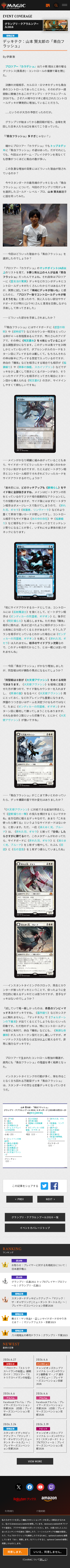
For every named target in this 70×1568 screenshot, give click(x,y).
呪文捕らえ (14, 621)
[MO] (32, 1112)
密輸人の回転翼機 (34, 1124)
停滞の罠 (16, 693)
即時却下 (18, 331)
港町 (9, 1123)
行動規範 (40, 1510)
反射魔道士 (20, 612)
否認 (52, 1132)
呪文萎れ (29, 340)
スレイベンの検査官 (12, 1139)
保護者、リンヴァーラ (36, 510)
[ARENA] (39, 1112)
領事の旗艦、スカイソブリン (36, 367)
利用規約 (9, 1510)
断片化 (53, 1127)
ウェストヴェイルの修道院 (12, 1128)
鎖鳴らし (53, 487)
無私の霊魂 (12, 1143)
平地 (11, 1118)
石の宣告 (18, 849)
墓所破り (42, 1013)
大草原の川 (12, 1125)
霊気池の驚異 (19, 281)
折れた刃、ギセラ (26, 831)
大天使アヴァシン (37, 680)
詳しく (43, 1559)
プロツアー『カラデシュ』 (21, 66)
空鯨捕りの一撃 (17, 814)
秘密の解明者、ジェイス (55, 1137)
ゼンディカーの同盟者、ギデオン (30, 616)
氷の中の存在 (40, 518)
